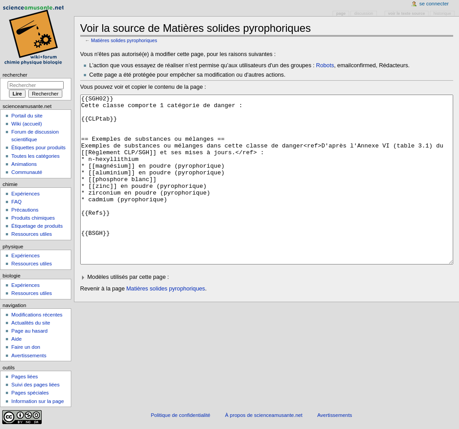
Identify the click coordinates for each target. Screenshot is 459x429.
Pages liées (24, 376)
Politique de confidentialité (180, 415)
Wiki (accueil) (26, 123)
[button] (267, 311)
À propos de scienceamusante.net (264, 415)
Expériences (25, 193)
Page (341, 13)
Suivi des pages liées (35, 384)
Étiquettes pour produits (38, 147)
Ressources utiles (31, 234)
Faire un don (25, 347)
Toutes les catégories (35, 156)
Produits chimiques (33, 218)
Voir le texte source (406, 13)
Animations (24, 164)
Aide (16, 339)
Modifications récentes (36, 314)
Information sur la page (37, 401)
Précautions (24, 209)
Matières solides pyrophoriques (124, 40)
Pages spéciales (29, 392)
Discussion (363, 13)
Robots (325, 65)
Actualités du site (30, 322)
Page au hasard (29, 331)
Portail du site (26, 115)
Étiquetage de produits (37, 226)
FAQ (16, 201)
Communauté (26, 172)
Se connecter (434, 3)
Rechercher (15, 75)
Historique (442, 13)
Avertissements (28, 355)
